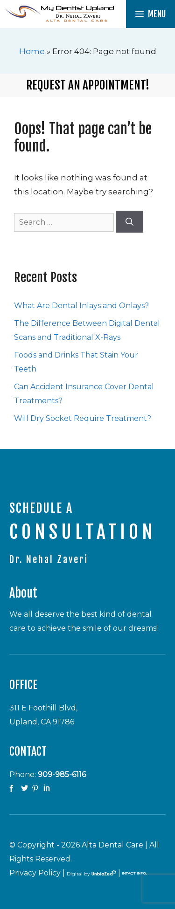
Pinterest (36, 788)
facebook (14, 788)
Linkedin (47, 788)
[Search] (129, 222)
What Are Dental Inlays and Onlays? (81, 305)
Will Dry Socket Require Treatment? (82, 418)
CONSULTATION (82, 532)
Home (32, 51)
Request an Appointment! (87, 85)
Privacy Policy (35, 872)
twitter (25, 788)
